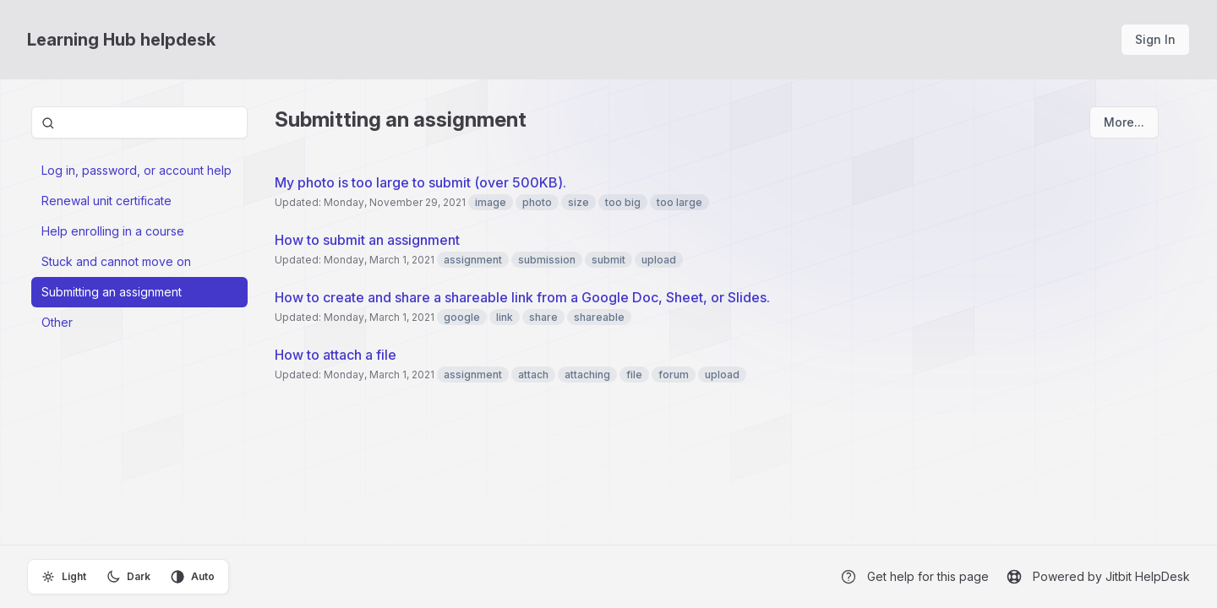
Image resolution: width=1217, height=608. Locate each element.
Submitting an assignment (111, 292)
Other (57, 322)
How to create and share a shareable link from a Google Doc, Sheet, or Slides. (522, 297)
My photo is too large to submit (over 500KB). (420, 182)
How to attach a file (335, 354)
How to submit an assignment (367, 239)
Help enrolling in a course (112, 231)
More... (1124, 122)
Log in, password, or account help (136, 170)
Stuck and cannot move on (116, 261)
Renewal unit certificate (106, 200)
